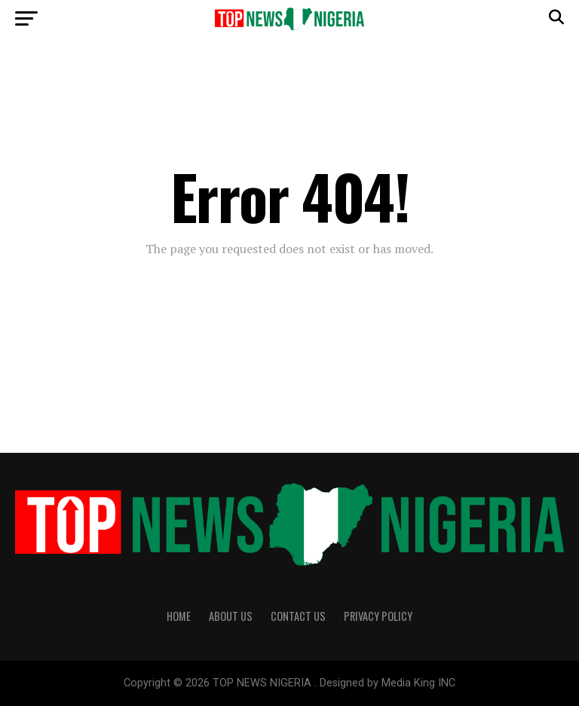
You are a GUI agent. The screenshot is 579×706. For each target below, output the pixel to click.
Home (179, 616)
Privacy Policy (378, 616)
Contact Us (298, 616)
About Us (231, 616)
